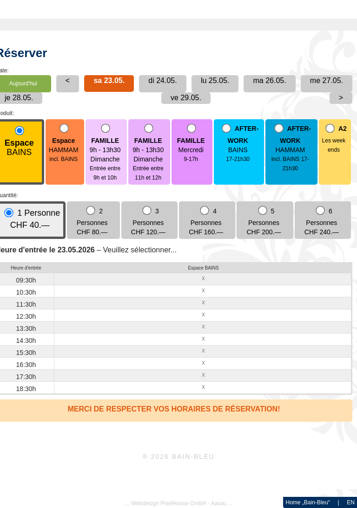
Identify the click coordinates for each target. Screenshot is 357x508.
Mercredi (191, 143)
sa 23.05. (109, 80)
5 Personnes (264, 221)
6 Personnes (321, 221)
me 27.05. (326, 80)
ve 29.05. (186, 98)
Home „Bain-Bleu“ (307, 502)
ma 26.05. (269, 80)
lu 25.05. (215, 80)
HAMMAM (64, 143)
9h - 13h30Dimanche (105, 153)
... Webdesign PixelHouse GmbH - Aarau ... (178, 503)
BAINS (19, 141)
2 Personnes (92, 221)
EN (351, 502)
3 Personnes (148, 221)
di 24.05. (162, 80)
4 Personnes (206, 221)
